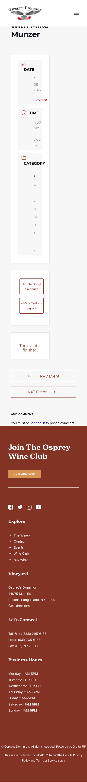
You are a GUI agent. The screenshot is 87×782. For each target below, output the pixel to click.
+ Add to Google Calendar (31, 286)
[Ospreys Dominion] (25, 13)
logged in (38, 423)
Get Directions (19, 606)
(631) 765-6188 (29, 640)
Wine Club (21, 553)
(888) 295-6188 (35, 634)
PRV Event (43, 376)
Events (19, 547)
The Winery (22, 535)
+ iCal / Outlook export (31, 306)
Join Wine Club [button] (24, 474)
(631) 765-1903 (26, 646)
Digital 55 (79, 747)
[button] (76, 13)
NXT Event (41, 392)
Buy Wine (21, 560)
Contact (19, 541)
